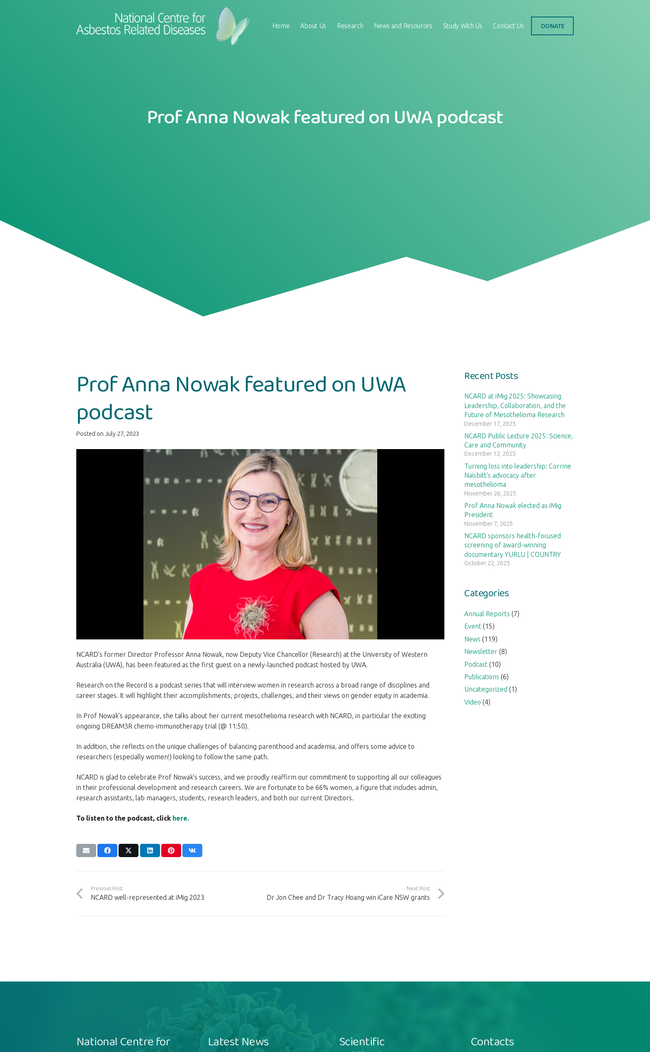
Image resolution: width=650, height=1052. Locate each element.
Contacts (492, 1041)
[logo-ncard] (164, 26)
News (472, 639)
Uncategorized (485, 689)
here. (180, 818)
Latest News (238, 1041)
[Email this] (86, 850)
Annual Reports (487, 613)
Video (472, 702)
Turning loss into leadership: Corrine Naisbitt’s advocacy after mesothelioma (517, 475)
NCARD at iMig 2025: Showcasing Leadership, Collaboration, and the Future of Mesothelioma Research (515, 405)
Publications (481, 676)
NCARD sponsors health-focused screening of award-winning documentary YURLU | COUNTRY (512, 545)
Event (472, 626)
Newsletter (480, 651)
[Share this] (107, 850)
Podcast (476, 664)
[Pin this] (171, 850)
